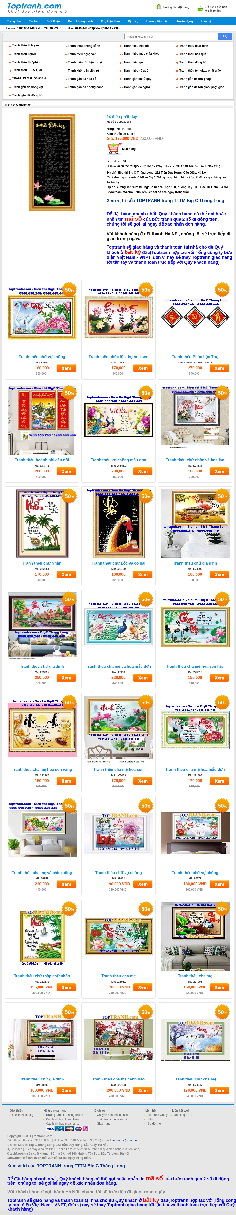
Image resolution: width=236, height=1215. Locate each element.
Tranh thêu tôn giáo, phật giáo (200, 70)
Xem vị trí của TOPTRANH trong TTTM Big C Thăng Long (165, 200)
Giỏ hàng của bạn (216, 6)
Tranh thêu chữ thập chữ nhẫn (42, 976)
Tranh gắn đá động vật (27, 87)
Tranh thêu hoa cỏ (136, 46)
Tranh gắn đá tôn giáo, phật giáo (201, 87)
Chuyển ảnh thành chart (112, 1115)
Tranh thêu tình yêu (25, 45)
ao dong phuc (183, 1115)
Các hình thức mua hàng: (62, 1123)
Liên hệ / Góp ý (158, 1115)
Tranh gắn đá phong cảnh (85, 87)
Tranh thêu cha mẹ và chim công (42, 873)
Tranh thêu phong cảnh (84, 46)
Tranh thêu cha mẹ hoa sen (118, 770)
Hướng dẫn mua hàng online (64, 1115)
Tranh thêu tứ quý (136, 70)
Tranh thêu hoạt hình (193, 46)
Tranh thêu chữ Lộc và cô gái (118, 563)
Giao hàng (103, 1123)
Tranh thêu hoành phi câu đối (42, 460)
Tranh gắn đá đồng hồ (27, 95)
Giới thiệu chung (22, 1115)
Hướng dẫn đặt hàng (176, 7)
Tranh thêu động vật (82, 54)
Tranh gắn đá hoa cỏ (82, 79)
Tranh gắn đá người (137, 87)
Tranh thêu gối (133, 62)
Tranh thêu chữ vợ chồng (42, 357)
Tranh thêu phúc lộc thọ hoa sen (119, 357)
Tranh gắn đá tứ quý (137, 79)
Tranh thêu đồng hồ (192, 62)
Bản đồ (152, 1119)
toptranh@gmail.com (125, 1140)
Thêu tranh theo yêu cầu (112, 1119)
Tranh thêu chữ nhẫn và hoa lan (195, 460)
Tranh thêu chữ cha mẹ (195, 1079)
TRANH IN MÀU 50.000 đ (29, 78)
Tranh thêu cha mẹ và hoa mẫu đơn (118, 666)
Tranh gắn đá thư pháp (195, 79)
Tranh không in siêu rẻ (83, 70)
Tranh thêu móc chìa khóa (141, 53)
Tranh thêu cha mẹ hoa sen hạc (195, 666)
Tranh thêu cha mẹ (118, 976)
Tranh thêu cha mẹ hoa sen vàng (42, 770)
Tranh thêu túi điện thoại (85, 62)
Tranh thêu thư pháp (26, 62)
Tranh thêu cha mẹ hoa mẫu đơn (195, 770)
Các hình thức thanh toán (62, 1119)
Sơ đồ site (154, 1123)
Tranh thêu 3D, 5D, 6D (27, 70)
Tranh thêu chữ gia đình (195, 563)
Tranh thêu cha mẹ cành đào (118, 1079)
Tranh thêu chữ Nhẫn (42, 563)
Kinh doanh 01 (116, 161)
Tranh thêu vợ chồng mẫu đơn (118, 460)
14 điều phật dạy (122, 117)
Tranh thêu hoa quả (192, 54)
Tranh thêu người (24, 54)
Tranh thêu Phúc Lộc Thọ (195, 357)
